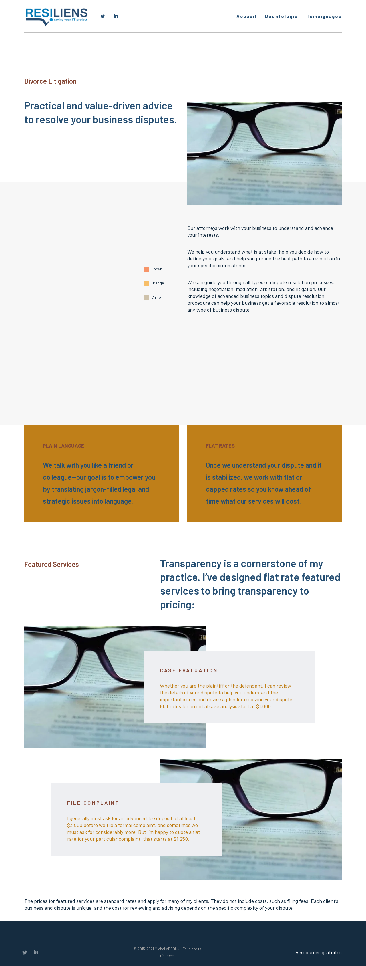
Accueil (246, 16)
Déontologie (281, 16)
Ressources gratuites (318, 952)
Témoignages (324, 16)
